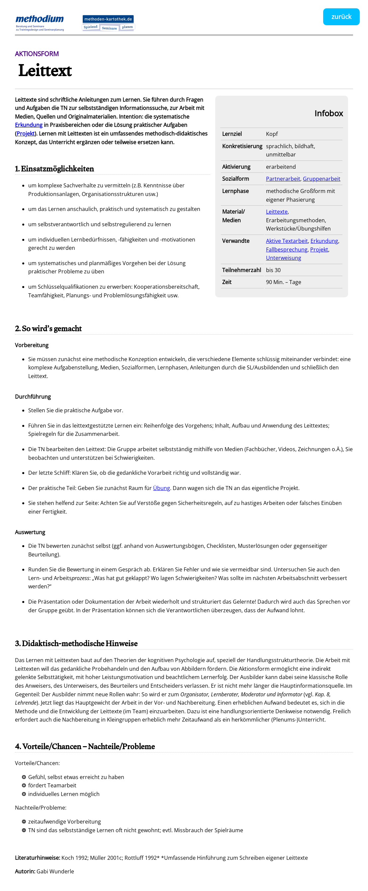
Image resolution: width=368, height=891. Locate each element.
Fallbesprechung (287, 249)
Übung (161, 488)
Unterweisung (283, 257)
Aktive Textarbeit (287, 241)
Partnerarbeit (283, 178)
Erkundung (324, 241)
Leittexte (277, 211)
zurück (341, 16)
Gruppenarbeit (321, 178)
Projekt (319, 249)
